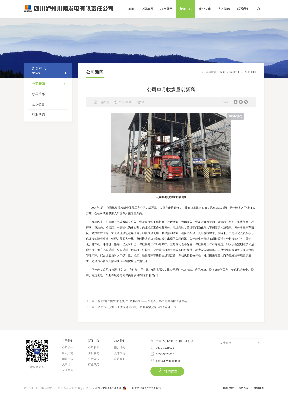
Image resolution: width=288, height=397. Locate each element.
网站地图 (259, 388)
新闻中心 (234, 72)
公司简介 (67, 347)
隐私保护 (228, 388)
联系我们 (119, 358)
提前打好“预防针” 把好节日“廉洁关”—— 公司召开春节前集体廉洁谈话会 (142, 301)
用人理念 (119, 347)
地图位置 (167, 371)
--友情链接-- (225, 342)
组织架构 (67, 353)
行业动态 (38, 114)
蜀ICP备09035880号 (109, 388)
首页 (222, 72)
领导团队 (67, 358)
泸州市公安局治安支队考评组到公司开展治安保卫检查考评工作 (137, 307)
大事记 (66, 364)
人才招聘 (119, 353)
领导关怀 (38, 94)
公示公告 (38, 104)
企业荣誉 (67, 370)
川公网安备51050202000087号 (144, 388)
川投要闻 (93, 353)
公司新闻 (50, 84)
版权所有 (243, 388)
